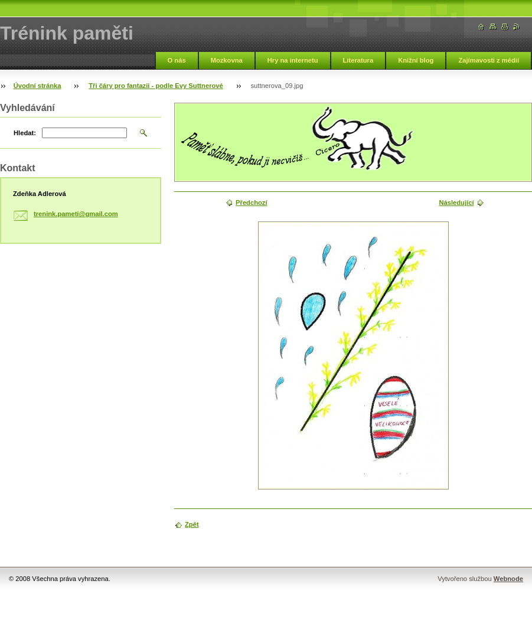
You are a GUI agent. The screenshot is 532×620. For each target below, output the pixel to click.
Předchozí (251, 202)
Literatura (358, 60)
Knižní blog (415, 60)
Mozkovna (227, 60)
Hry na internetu (292, 60)
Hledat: (25, 132)
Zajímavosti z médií (488, 60)
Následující (456, 202)
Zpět (192, 524)
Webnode (508, 578)
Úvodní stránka (37, 85)
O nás (177, 60)
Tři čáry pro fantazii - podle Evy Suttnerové (156, 85)
